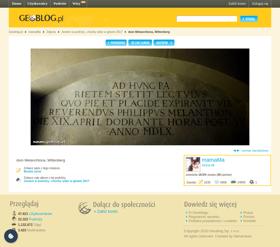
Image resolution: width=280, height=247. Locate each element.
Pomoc (249, 217)
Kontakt (249, 221)
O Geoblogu (198, 213)
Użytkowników (40, 214)
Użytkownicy (37, 3)
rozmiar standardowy (255, 150)
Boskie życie (32, 171)
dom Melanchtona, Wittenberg (149, 31)
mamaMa (34, 31)
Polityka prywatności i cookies (213, 221)
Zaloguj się (260, 3)
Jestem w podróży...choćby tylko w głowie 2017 (92, 31)
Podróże (60, 3)
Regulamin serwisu (204, 217)
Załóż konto (237, 3)
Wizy (76, 3)
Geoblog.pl (16, 31)
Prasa (248, 213)
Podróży (35, 219)
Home (16, 3)
